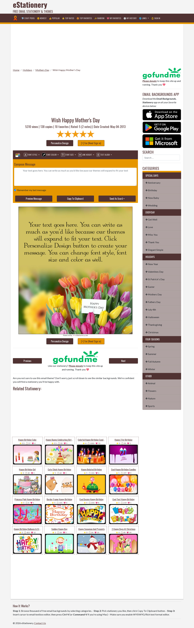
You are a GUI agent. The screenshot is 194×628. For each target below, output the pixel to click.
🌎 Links (143, 18)
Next (123, 361)
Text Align (103, 155)
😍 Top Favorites (84, 18)
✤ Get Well (151, 219)
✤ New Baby (152, 197)
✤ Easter (150, 286)
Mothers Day (42, 70)
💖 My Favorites (114, 18)
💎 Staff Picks (28, 18)
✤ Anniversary (153, 182)
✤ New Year (152, 264)
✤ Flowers (151, 390)
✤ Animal (150, 383)
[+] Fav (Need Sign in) (91, 143)
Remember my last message (31, 190)
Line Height (85, 155)
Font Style (31, 155)
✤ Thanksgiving (154, 324)
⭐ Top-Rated (68, 18)
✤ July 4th (151, 309)
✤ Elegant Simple (154, 249)
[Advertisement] (126, 7)
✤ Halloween (152, 317)
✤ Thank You (152, 242)
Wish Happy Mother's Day (66, 70)
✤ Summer (151, 354)
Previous (27, 361)
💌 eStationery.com (80, 335)
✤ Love (149, 227)
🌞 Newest (42, 18)
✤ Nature (150, 398)
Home (16, 70)
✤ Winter (150, 369)
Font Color (49, 155)
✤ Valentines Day (154, 271)
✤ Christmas (152, 332)
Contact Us (40, 623)
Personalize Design (60, 143)
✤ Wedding (151, 205)
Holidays (27, 70)
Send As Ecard (116, 198)
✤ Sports (150, 406)
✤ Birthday (151, 190)
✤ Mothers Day (154, 294)
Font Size (67, 155)
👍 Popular (54, 18)
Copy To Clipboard (75, 198)
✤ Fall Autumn (153, 361)
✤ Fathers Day (153, 302)
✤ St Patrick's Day (155, 279)
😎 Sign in (155, 18)
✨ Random (99, 18)
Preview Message (34, 198)
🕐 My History (130, 18)
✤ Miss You (151, 234)
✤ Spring (150, 346)
